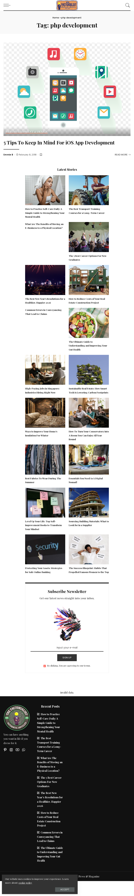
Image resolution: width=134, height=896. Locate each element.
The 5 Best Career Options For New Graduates (49, 797)
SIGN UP (67, 672)
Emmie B (8, 162)
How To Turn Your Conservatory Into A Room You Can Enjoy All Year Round (88, 446)
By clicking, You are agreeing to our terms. (69, 680)
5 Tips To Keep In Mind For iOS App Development (51, 145)
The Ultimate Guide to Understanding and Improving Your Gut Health (86, 352)
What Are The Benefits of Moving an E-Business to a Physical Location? (43, 234)
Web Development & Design (27, 131)
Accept (41, 888)
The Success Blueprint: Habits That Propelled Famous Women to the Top (88, 583)
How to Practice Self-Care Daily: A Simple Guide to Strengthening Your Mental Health (45, 219)
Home (56, 17)
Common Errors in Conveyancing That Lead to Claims (49, 851)
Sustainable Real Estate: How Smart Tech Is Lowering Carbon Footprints (87, 399)
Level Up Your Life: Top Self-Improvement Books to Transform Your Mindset (45, 536)
